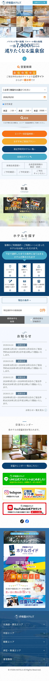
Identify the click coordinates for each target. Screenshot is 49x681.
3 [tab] (13, 217)
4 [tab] (15, 217)
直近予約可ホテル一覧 (24, 149)
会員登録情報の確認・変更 (36, 165)
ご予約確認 (9, 171)
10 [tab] (28, 217)
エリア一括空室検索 (24, 133)
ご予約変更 (24, 171)
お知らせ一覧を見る (35, 410)
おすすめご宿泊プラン (24, 141)
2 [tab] (11, 217)
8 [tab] (24, 217)
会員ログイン (39, 2)
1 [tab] (9, 217)
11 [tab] (31, 217)
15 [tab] (39, 217)
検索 (26, 118)
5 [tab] (18, 217)
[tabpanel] (24, 205)
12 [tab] (33, 217)
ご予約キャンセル (39, 172)
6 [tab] (20, 217)
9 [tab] (26, 217)
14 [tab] (37, 217)
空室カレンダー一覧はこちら (24, 465)
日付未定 (8, 104)
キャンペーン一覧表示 (35, 221)
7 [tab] (22, 217)
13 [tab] (35, 217)
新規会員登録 (13, 165)
